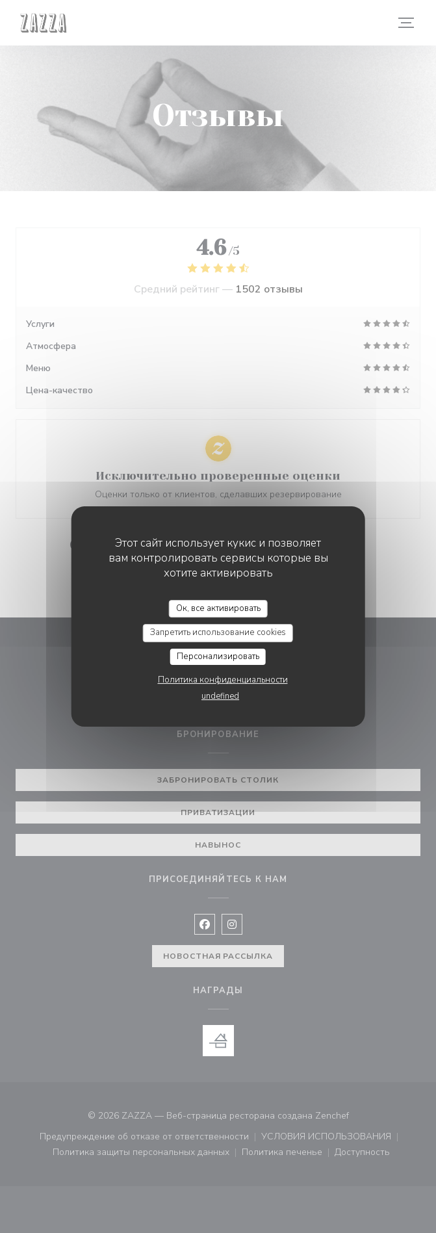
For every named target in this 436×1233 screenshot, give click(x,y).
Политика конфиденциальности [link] (223, 680)
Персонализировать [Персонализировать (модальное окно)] (218, 656)
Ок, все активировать (218, 608)
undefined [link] (220, 696)
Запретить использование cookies (218, 632)
